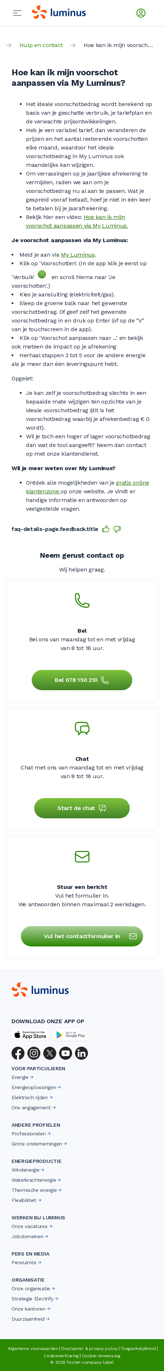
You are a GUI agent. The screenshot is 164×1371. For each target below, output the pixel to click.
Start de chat (82, 808)
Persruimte (27, 1262)
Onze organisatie (34, 1288)
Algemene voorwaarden (33, 1348)
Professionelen (32, 1133)
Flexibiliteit (27, 1200)
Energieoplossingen (37, 1087)
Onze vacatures (33, 1226)
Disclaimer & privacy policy (89, 1348)
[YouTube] (65, 1053)
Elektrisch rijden (33, 1097)
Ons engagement (34, 1107)
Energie (23, 1077)
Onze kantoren (32, 1309)
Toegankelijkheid (138, 1348)
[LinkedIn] (81, 1053)
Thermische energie (37, 1190)
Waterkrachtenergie (37, 1180)
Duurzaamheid (31, 1319)
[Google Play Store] (71, 1035)
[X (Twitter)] (49, 1053)
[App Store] (30, 1035)
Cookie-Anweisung (101, 1356)
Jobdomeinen (30, 1236)
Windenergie (28, 1170)
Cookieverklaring (61, 1356)
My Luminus (78, 254)
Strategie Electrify (35, 1299)
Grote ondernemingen (40, 1144)
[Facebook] (18, 1053)
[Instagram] (33, 1053)
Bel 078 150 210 (82, 680)
